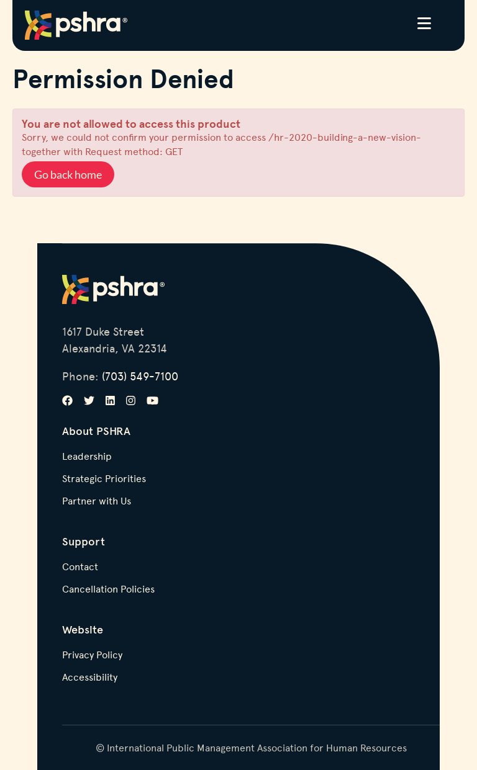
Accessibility (89, 677)
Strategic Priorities (104, 479)
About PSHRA (96, 431)
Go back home (68, 174)
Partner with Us (96, 501)
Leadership (87, 456)
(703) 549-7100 (140, 375)
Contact (80, 567)
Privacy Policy (92, 655)
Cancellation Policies (108, 589)
